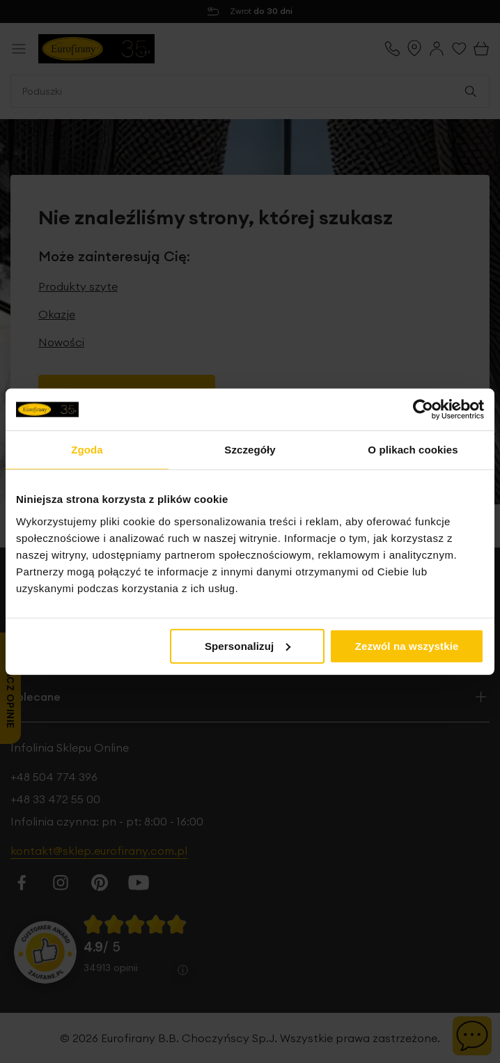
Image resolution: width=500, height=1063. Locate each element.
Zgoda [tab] (87, 450)
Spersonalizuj (248, 645)
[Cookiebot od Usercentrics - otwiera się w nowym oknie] (423, 409)
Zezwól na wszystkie (407, 645)
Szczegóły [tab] (249, 450)
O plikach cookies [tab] (413, 450)
